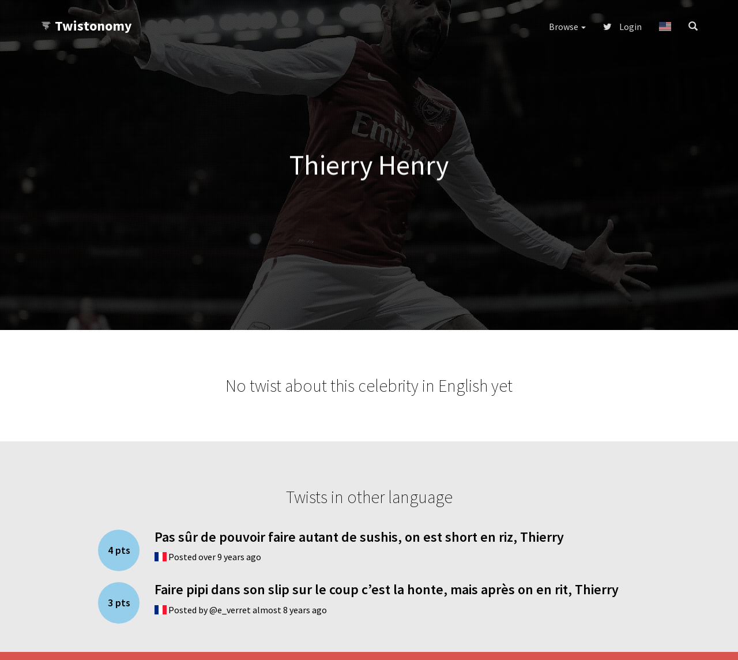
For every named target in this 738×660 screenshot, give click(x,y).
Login (622, 26)
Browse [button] (567, 26)
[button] (665, 26)
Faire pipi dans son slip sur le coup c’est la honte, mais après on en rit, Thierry (387, 589)
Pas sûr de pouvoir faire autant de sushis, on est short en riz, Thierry (359, 537)
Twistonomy (86, 26)
